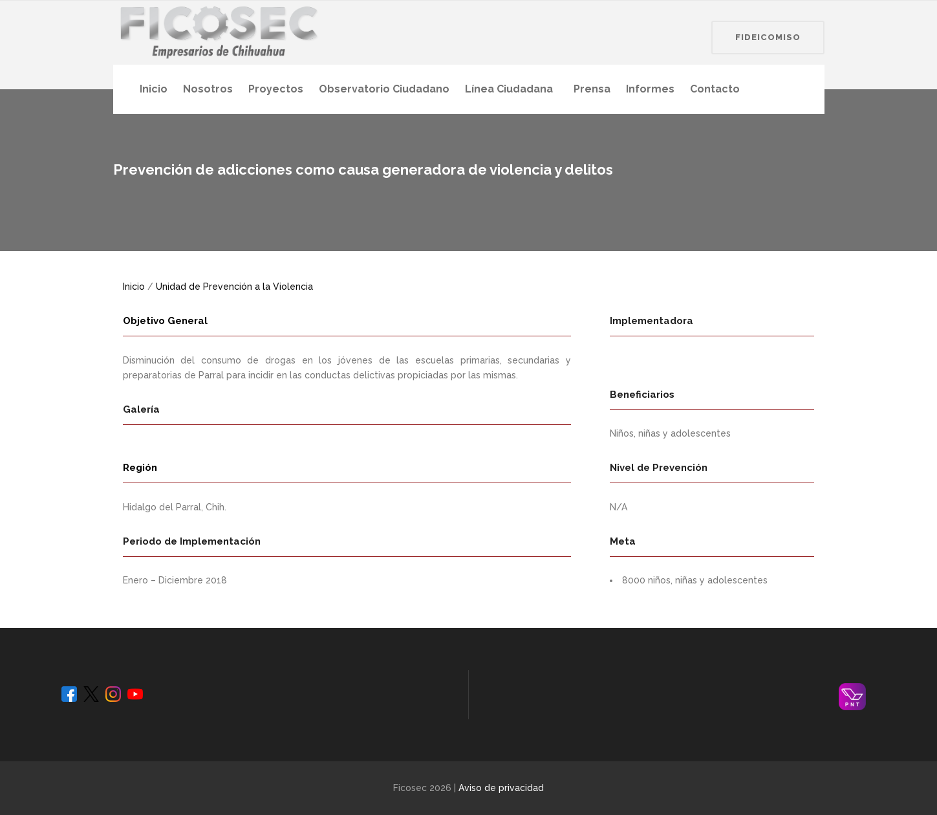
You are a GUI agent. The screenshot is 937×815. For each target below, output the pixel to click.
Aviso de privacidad (501, 788)
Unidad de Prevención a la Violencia (234, 286)
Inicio (134, 286)
